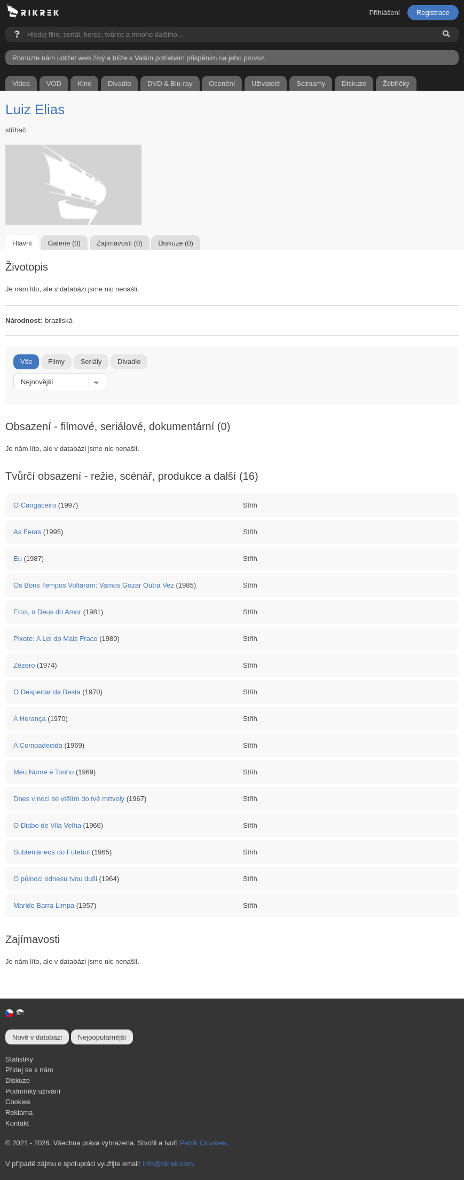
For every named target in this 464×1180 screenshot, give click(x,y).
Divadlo (128, 362)
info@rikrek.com (168, 1164)
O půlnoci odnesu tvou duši (55, 879)
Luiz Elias (35, 109)
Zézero (24, 665)
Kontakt (17, 1123)
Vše (26, 362)
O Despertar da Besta (47, 692)
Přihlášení (384, 13)
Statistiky (19, 1059)
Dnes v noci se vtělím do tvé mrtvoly (68, 799)
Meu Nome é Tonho (43, 772)
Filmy (56, 362)
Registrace (433, 13)
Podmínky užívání (32, 1091)
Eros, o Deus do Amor (47, 612)
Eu (17, 559)
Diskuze (17, 1080)
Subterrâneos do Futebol (51, 852)
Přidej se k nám (29, 1070)
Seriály (91, 362)
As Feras (27, 532)
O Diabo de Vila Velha (47, 825)
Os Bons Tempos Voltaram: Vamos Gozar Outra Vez (93, 585)
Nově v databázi (37, 1037)
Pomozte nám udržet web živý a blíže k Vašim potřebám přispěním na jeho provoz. (139, 58)
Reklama (19, 1112)
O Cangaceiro (34, 505)
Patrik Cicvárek (203, 1143)
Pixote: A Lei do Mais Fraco (55, 639)
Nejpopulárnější (102, 1037)
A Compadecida (37, 745)
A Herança (29, 719)
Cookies (17, 1102)
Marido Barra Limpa (43, 905)
